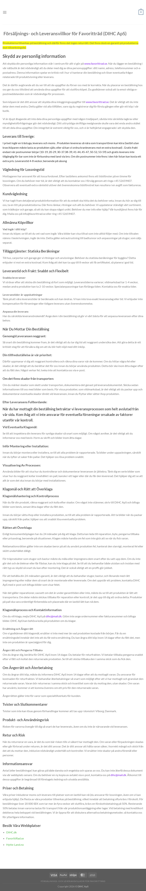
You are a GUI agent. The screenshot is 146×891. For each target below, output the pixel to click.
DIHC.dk (11, 832)
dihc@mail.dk (54, 616)
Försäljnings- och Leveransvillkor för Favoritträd (73, 881)
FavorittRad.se (15, 838)
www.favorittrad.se (95, 63)
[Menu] (5, 12)
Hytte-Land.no (15, 844)
